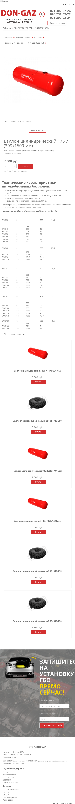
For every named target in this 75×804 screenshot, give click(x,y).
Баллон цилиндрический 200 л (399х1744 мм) (37, 471)
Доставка (7, 780)
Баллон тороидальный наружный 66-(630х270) (37, 571)
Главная (8, 37)
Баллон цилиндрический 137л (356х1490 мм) (37, 521)
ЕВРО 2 (6, 792)
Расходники (8, 800)
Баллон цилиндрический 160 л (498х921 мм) (37, 370)
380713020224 (15, 28)
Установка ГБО (9, 774)
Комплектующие (23, 37)
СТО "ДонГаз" (9, 777)
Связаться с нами (10, 782)
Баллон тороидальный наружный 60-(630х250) (37, 621)
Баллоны (38, 37)
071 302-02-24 (60, 11)
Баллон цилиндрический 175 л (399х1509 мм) (24, 43)
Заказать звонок (56, 22)
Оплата (6, 772)
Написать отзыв (37, 130)
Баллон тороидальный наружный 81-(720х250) (37, 420)
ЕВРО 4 (6, 795)
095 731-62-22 (60, 14)
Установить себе (51, 725)
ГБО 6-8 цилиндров (11, 789)
